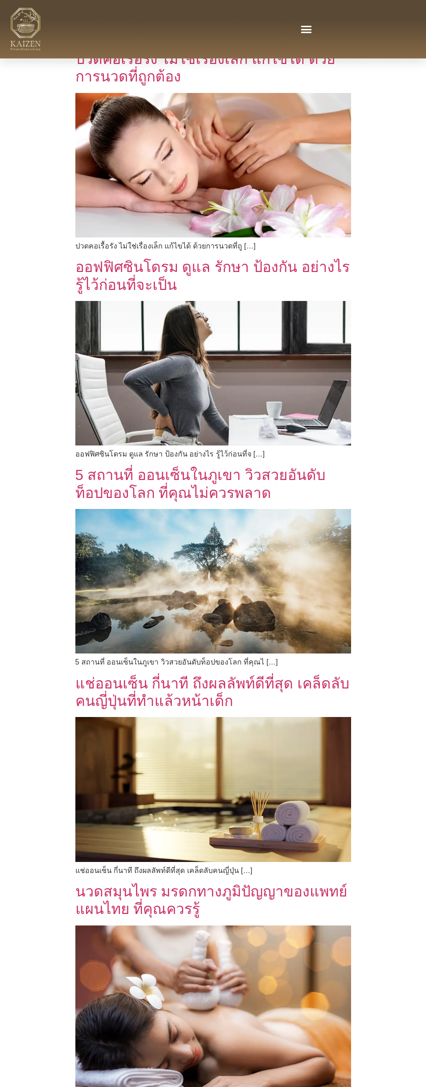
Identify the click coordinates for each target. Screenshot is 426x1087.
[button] (306, 29)
